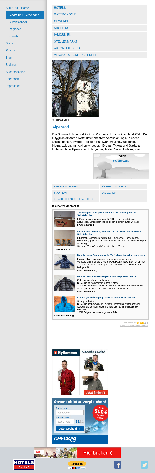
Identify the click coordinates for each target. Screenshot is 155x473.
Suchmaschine (15, 71)
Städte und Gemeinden (24, 15)
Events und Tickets (66, 186)
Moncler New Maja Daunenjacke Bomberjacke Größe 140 (107, 276)
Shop (9, 43)
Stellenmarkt (66, 41)
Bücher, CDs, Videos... (114, 186)
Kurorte (13, 36)
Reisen (10, 50)
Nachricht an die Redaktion (73, 199)
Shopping (62, 28)
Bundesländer (18, 22)
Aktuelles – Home (17, 7)
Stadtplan (60, 192)
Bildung (11, 64)
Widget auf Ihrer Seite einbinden (134, 326)
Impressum (13, 86)
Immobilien (62, 34)
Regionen (15, 29)
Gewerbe (61, 21)
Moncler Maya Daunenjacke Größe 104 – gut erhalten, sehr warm (111, 255)
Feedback (12, 78)
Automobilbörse (68, 48)
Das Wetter (109, 192)
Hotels (60, 7)
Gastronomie (65, 14)
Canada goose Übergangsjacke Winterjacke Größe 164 (106, 297)
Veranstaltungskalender (76, 55)
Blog (9, 57)
